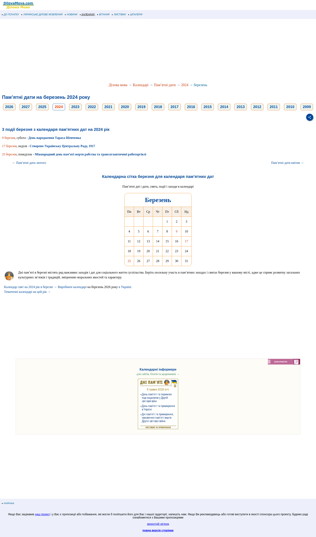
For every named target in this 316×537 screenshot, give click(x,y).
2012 (257, 107)
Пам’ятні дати (165, 85)
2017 (174, 107)
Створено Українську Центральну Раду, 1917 (62, 146)
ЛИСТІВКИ (118, 14)
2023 (75, 107)
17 (186, 241)
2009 (307, 107)
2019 (141, 107)
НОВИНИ (71, 14)
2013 (241, 107)
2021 (108, 107)
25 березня (9, 154)
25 (129, 261)
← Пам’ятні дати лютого (29, 162)
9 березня (8, 137)
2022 (92, 107)
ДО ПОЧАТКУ (10, 14)
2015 (208, 107)
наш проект (42, 514)
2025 (42, 107)
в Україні (124, 287)
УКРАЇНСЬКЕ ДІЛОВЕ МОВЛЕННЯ (42, 14)
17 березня (9, 146)
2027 (26, 107)
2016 (191, 107)
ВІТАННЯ (103, 14)
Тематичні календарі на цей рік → (27, 291)
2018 (158, 107)
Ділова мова (118, 85)
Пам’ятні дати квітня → (287, 162)
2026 (9, 107)
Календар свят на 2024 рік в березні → (30, 287)
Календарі (141, 85)
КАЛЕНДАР (87, 14)
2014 (224, 107)
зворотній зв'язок (158, 524)
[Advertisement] (121, 51)
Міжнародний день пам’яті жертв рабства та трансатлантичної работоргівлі (90, 154)
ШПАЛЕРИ (135, 14)
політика (8, 503)
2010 (290, 107)
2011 (274, 107)
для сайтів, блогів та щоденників (158, 374)
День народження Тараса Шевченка (54, 137)
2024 (184, 85)
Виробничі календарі (72, 287)
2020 (125, 107)
